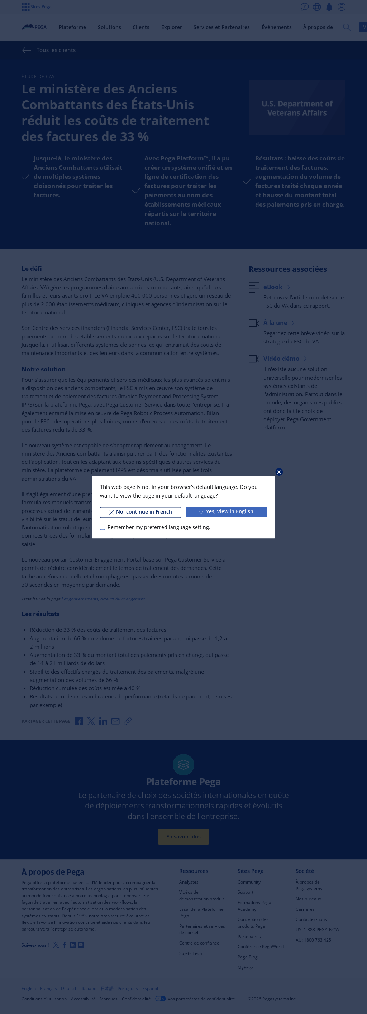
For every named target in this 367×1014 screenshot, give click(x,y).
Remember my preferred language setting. (159, 527)
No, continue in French (140, 512)
